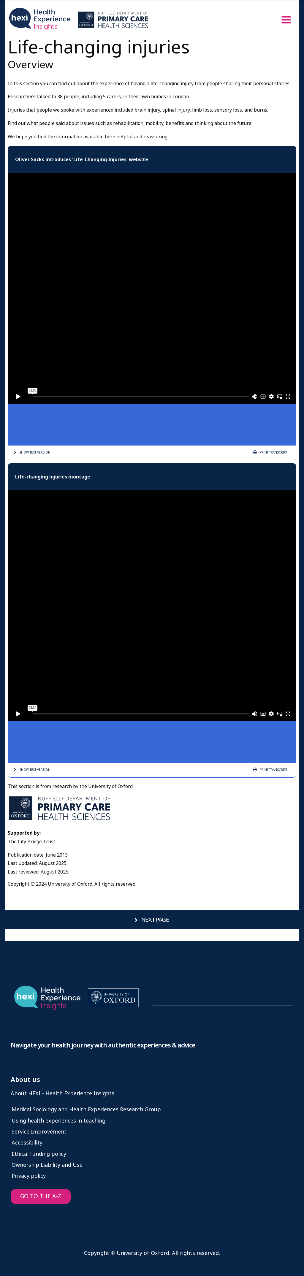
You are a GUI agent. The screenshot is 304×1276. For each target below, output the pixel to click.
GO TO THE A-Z (40, 1196)
